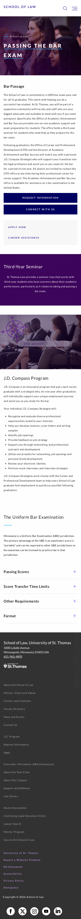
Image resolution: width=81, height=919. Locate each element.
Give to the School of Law (19, 839)
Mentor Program (14, 831)
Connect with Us (40, 209)
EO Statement (13, 866)
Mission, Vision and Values (20, 692)
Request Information (40, 197)
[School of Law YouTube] (46, 911)
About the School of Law (18, 684)
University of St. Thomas (21, 853)
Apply (7, 752)
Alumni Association (15, 807)
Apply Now (17, 227)
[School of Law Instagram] (34, 911)
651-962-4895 (13, 656)
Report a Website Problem (22, 859)
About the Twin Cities (17, 772)
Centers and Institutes (17, 700)
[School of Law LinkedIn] (58, 911)
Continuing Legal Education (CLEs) (25, 815)
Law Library (11, 796)
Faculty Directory (14, 708)
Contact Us (10, 724)
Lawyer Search (12, 823)
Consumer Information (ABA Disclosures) (29, 764)
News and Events (14, 716)
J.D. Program (11, 736)
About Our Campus (15, 780)
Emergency (11, 887)
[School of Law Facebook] (11, 911)
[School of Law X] (22, 911)
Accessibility (13, 873)
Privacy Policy (14, 880)
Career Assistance (23, 237)
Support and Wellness (17, 788)
